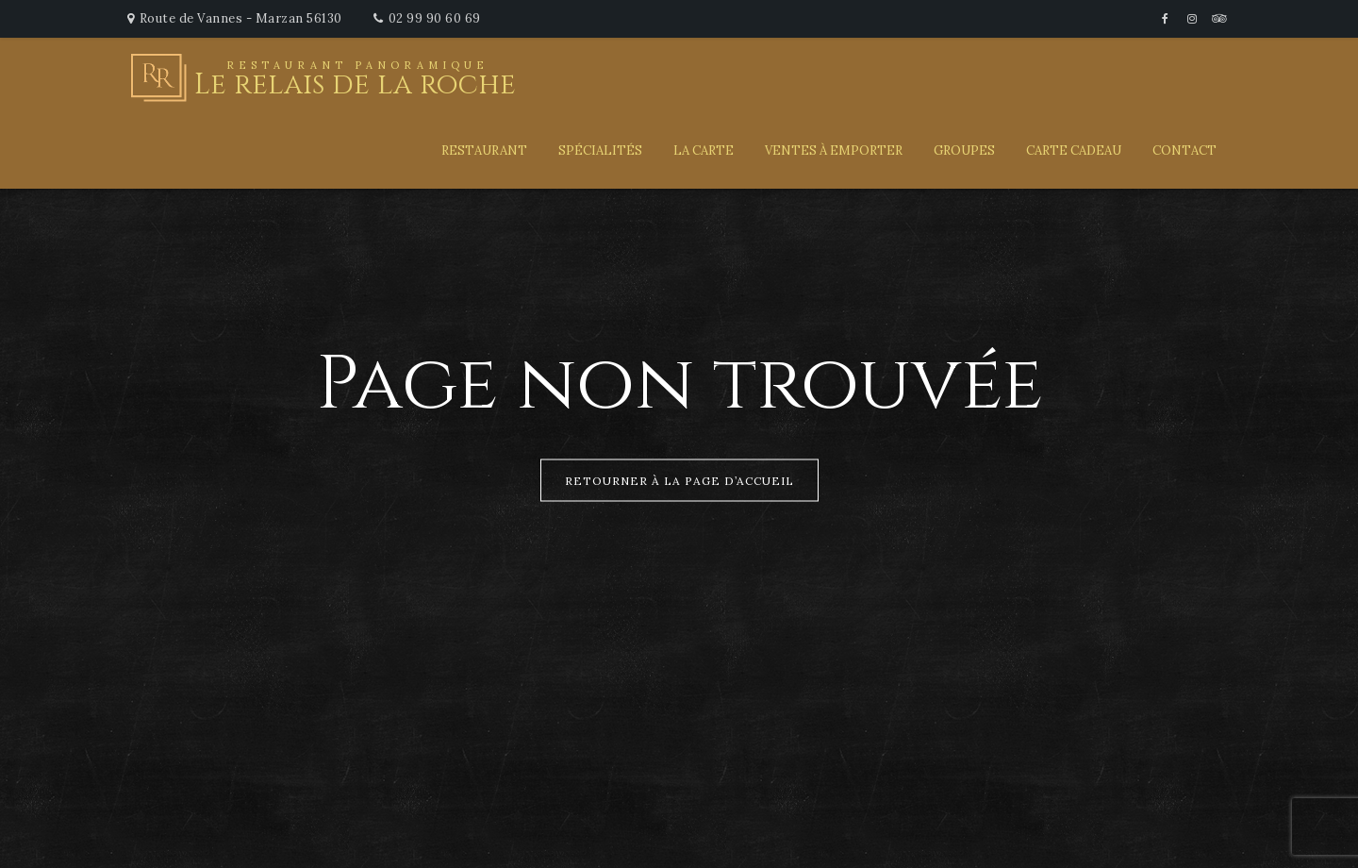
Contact (1184, 150)
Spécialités (600, 150)
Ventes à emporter (834, 150)
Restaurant (484, 150)
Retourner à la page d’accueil (679, 481)
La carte (703, 150)
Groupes (964, 150)
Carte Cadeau (1073, 150)
